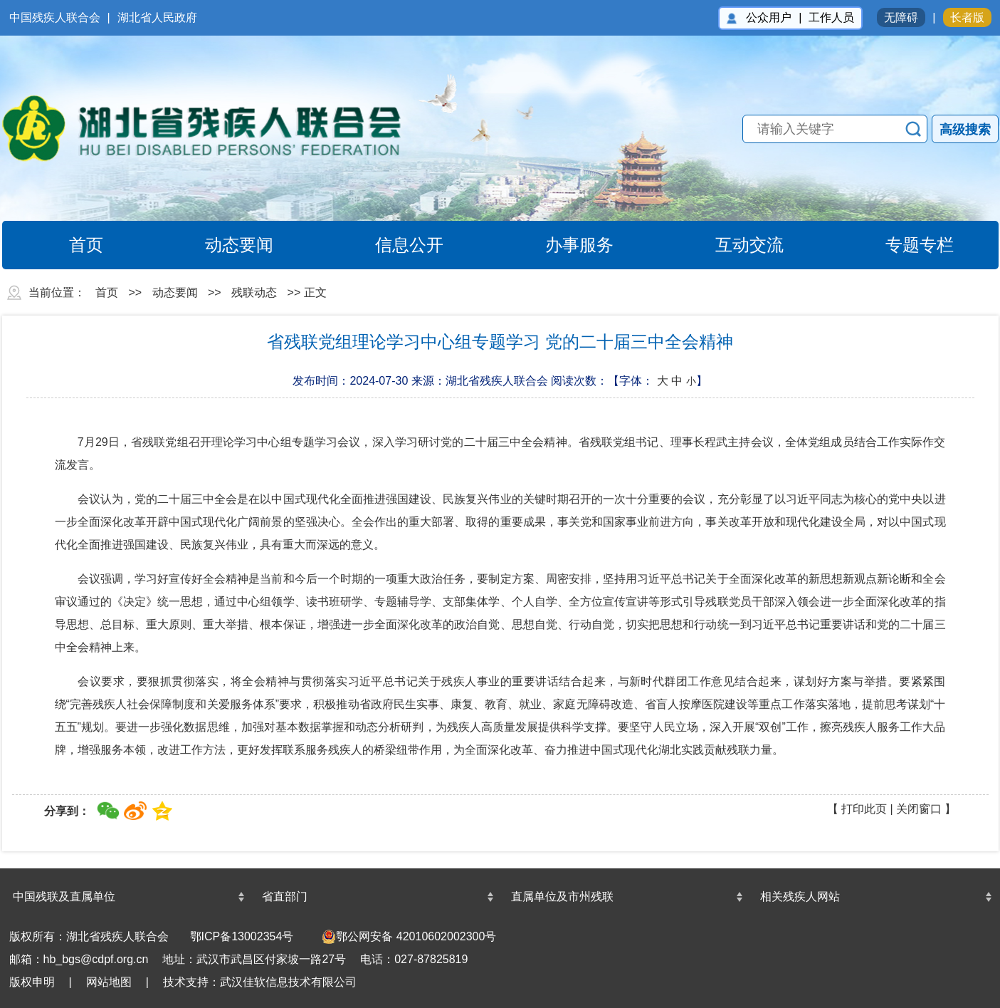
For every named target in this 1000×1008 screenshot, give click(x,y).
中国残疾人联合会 (54, 17)
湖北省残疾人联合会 (215, 128)
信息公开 (393, 245)
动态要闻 (223, 245)
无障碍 (901, 17)
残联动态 (254, 292)
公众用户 (768, 17)
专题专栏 (903, 245)
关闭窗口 (919, 809)
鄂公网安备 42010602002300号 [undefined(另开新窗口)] (409, 937)
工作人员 (831, 17)
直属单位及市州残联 (562, 896)
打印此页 (864, 809)
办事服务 (563, 245)
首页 (70, 245)
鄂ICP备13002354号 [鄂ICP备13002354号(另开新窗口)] (242, 936)
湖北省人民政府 (157, 17)
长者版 (967, 17)
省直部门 (284, 896)
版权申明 (32, 982)
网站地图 (109, 982)
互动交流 (733, 245)
